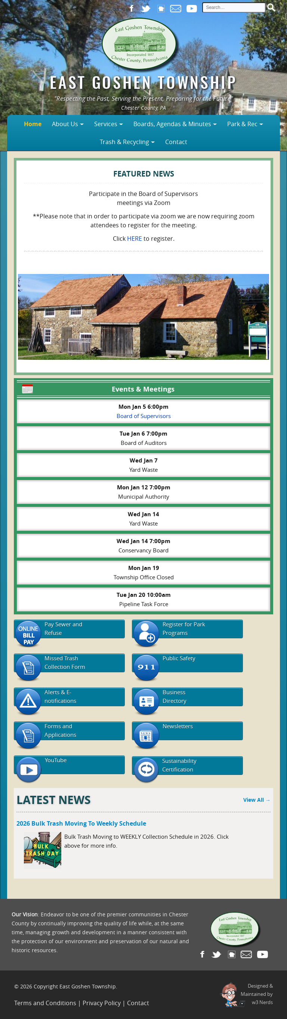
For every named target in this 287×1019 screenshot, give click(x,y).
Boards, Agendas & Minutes (172, 124)
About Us (65, 124)
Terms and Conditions (45, 1003)
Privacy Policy (102, 1003)
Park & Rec (242, 124)
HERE (134, 238)
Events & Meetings (97, 388)
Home (32, 124)
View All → (257, 799)
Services (105, 124)
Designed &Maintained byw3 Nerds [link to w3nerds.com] (257, 994)
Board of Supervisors (144, 416)
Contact (176, 142)
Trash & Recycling (124, 142)
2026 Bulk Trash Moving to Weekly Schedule (81, 823)
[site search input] (234, 7)
